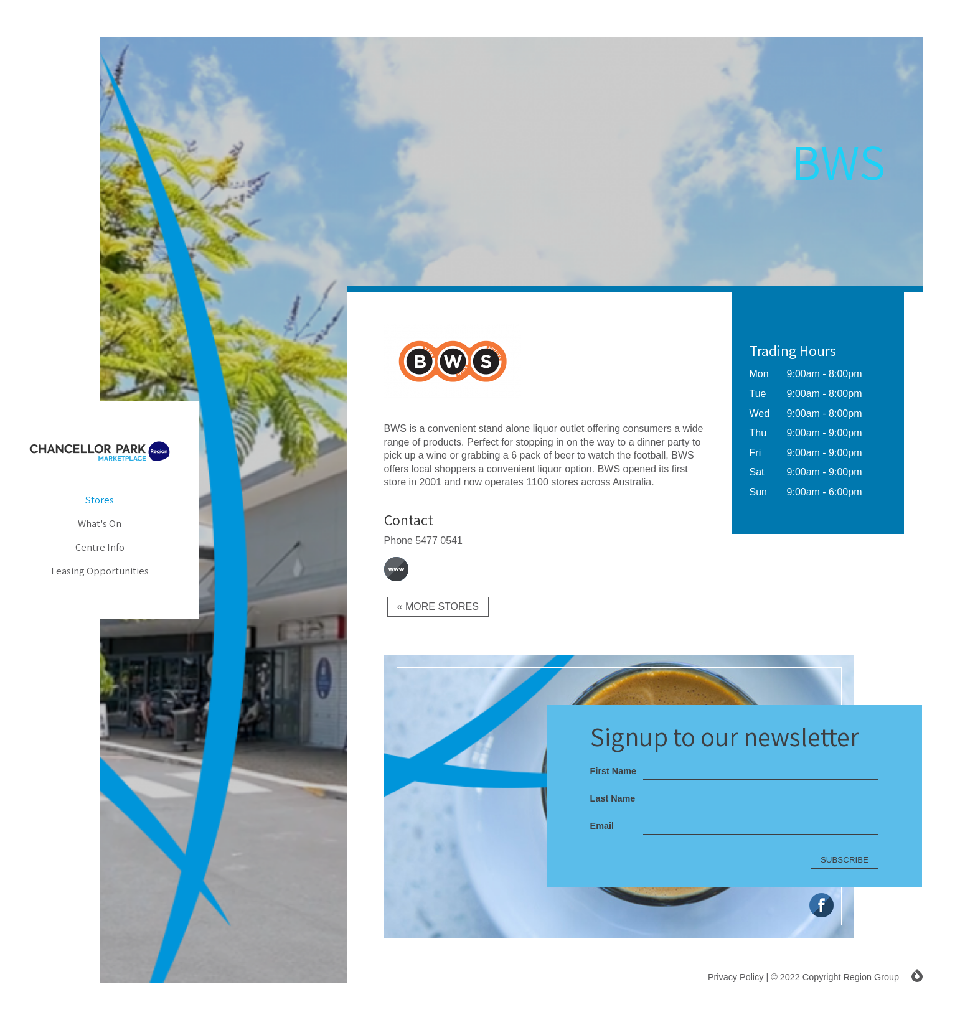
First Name (613, 771)
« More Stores (438, 606)
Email (602, 826)
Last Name (613, 798)
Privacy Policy (736, 977)
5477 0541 (439, 540)
